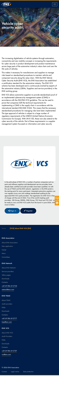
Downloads (5, 278)
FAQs (3, 307)
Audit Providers (7, 336)
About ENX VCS (7, 333)
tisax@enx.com (7, 322)
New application (7, 246)
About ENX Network (9, 268)
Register (28, 210)
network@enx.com (8, 289)
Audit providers (7, 304)
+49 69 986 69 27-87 (9, 351)
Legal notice (15, 371)
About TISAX (6, 300)
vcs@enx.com (6, 354)
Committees (6, 257)
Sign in (12, 210)
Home (4, 228)
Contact (4, 371)
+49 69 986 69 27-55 (9, 286)
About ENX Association (10, 242)
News (4, 253)
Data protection (28, 371)
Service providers (8, 271)
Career (4, 250)
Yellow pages (6, 275)
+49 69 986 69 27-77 (9, 318)
